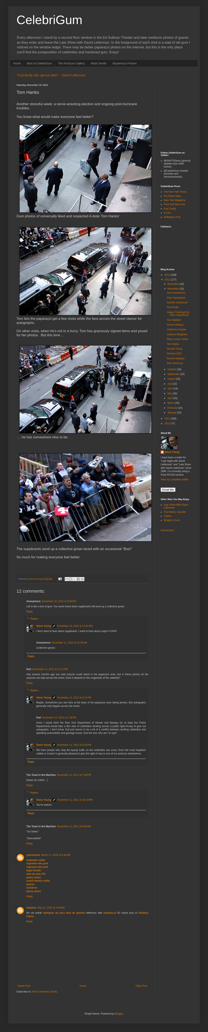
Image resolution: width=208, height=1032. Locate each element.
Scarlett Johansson (177, 302)
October (172, 369)
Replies (34, 619)
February (172, 407)
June (170, 388)
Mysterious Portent (125, 63)
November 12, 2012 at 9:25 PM (74, 744)
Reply (29, 611)
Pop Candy (170, 208)
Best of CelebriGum (39, 63)
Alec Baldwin (174, 320)
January (172, 412)
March (171, 402)
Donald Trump (174, 348)
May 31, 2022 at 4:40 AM (51, 907)
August (171, 378)
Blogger (119, 1013)
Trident (167, 516)
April (170, 398)
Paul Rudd (172, 307)
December (173, 284)
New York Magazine (175, 200)
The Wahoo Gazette (175, 512)
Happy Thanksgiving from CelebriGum (178, 313)
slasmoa (31, 907)
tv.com (167, 212)
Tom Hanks (173, 344)
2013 (168, 274)
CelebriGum (49, 20)
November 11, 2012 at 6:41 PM (74, 697)
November (173, 288)
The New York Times (175, 191)
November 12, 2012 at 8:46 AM (74, 826)
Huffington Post (172, 217)
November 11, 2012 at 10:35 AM (69, 642)
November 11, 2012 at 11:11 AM (50, 669)
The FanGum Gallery (71, 63)
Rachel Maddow (176, 358)
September (173, 374)
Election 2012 (174, 353)
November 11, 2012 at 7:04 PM (74, 775)
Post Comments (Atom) (44, 991)
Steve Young (43, 626)
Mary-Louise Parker (177, 339)
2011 (168, 418)
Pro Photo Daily (172, 196)
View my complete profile (174, 479)
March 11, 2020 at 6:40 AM (55, 855)
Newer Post (24, 985)
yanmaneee (33, 855)
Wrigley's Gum (172, 520)
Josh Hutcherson (176, 292)
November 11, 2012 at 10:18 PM (75, 799)
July (170, 383)
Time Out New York (174, 204)
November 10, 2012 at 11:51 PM (75, 626)
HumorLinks (167, 530)
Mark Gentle (98, 63)
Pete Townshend (176, 297)
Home (17, 63)
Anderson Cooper (176, 329)
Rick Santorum (175, 363)
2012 (168, 279)
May (170, 393)
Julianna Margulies (177, 334)
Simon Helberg (175, 324)
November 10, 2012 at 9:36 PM (59, 601)
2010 (168, 423)
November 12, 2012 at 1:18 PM (59, 717)
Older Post (141, 985)
